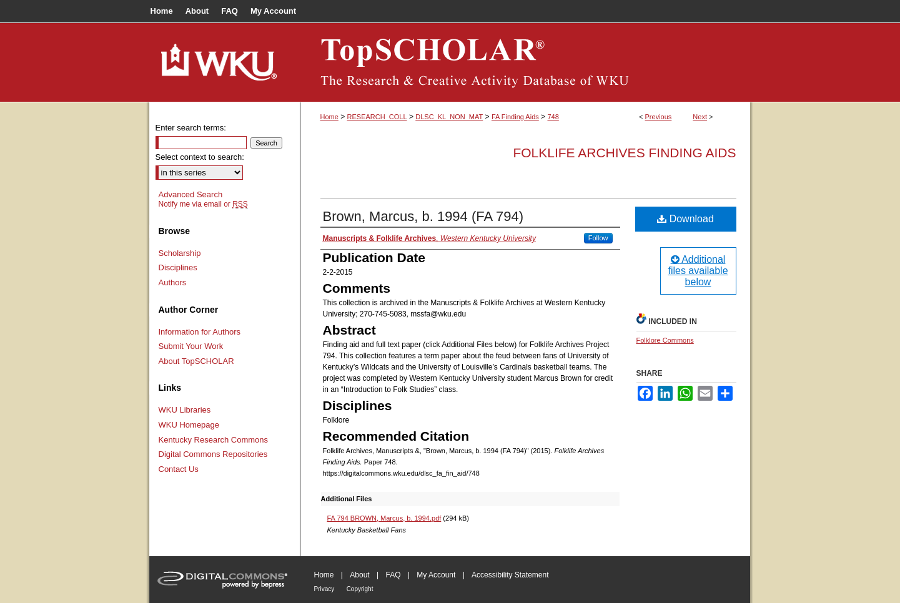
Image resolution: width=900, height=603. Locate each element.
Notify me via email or (203, 204)
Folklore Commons (665, 340)
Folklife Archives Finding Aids (624, 152)
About (359, 575)
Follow (598, 238)
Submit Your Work (191, 346)
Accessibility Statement (510, 575)
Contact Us (179, 469)
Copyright (360, 589)
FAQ (392, 575)
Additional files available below (698, 270)
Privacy (324, 589)
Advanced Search (191, 194)
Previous (658, 116)
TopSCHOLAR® (525, 62)
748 (552, 116)
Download (685, 218)
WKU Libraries (185, 409)
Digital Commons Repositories (213, 454)
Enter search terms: (191, 127)
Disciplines (178, 267)
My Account (436, 575)
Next (700, 116)
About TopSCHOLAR (196, 361)
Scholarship (180, 253)
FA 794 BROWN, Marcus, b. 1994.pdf (384, 518)
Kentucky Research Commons (214, 439)
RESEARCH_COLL (377, 116)
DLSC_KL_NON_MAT (449, 116)
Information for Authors (200, 331)
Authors (173, 282)
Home (329, 116)
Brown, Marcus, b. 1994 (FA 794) (423, 216)
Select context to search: (200, 157)
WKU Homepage (189, 424)
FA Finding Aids (515, 116)
